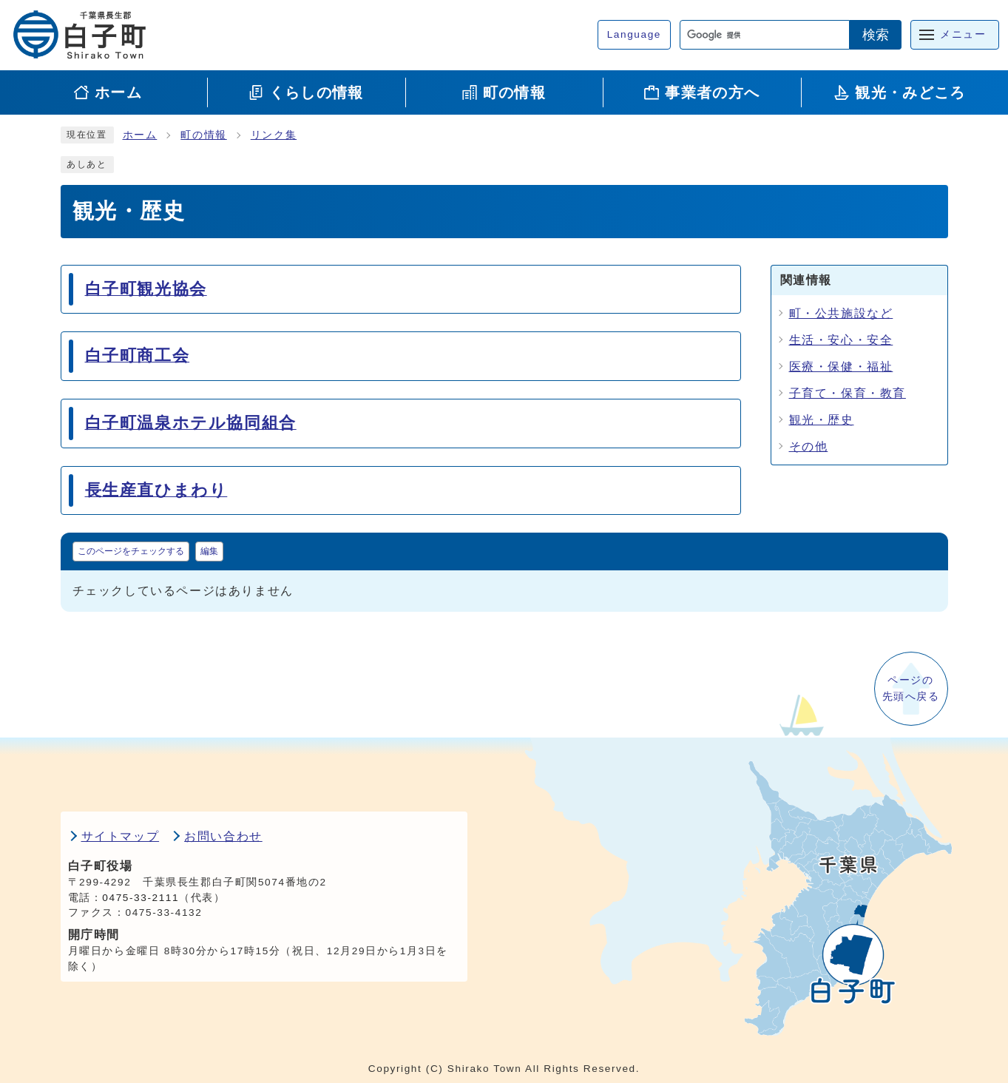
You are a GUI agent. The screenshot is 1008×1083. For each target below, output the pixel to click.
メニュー (963, 34)
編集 (209, 551)
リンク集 (274, 135)
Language (634, 34)
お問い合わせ (223, 836)
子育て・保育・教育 (847, 393)
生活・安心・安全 (841, 340)
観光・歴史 (821, 420)
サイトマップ (120, 836)
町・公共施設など (841, 313)
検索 (875, 34)
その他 (808, 446)
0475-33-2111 (140, 897)
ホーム (140, 135)
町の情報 (203, 135)
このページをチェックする (131, 551)
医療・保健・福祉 (841, 366)
